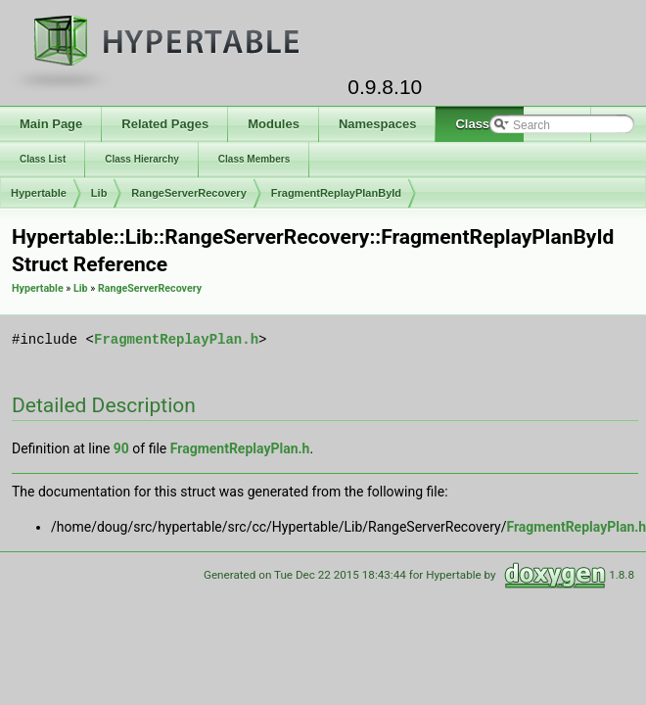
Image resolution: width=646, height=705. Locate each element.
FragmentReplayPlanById (336, 193)
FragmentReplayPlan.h (176, 339)
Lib (99, 193)
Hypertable (39, 193)
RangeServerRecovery (188, 193)
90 (121, 448)
